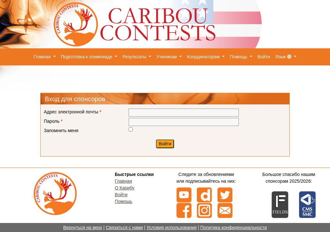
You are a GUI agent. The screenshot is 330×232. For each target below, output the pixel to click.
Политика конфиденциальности (233, 227)
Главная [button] (43, 56)
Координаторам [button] (204, 56)
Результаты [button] (135, 56)
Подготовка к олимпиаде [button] (87, 56)
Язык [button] (284, 56)
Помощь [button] (239, 56)
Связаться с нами (124, 227)
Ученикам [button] (167, 56)
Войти (263, 56)
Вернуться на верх (82, 227)
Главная (123, 181)
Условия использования (172, 227)
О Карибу (124, 187)
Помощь (123, 201)
